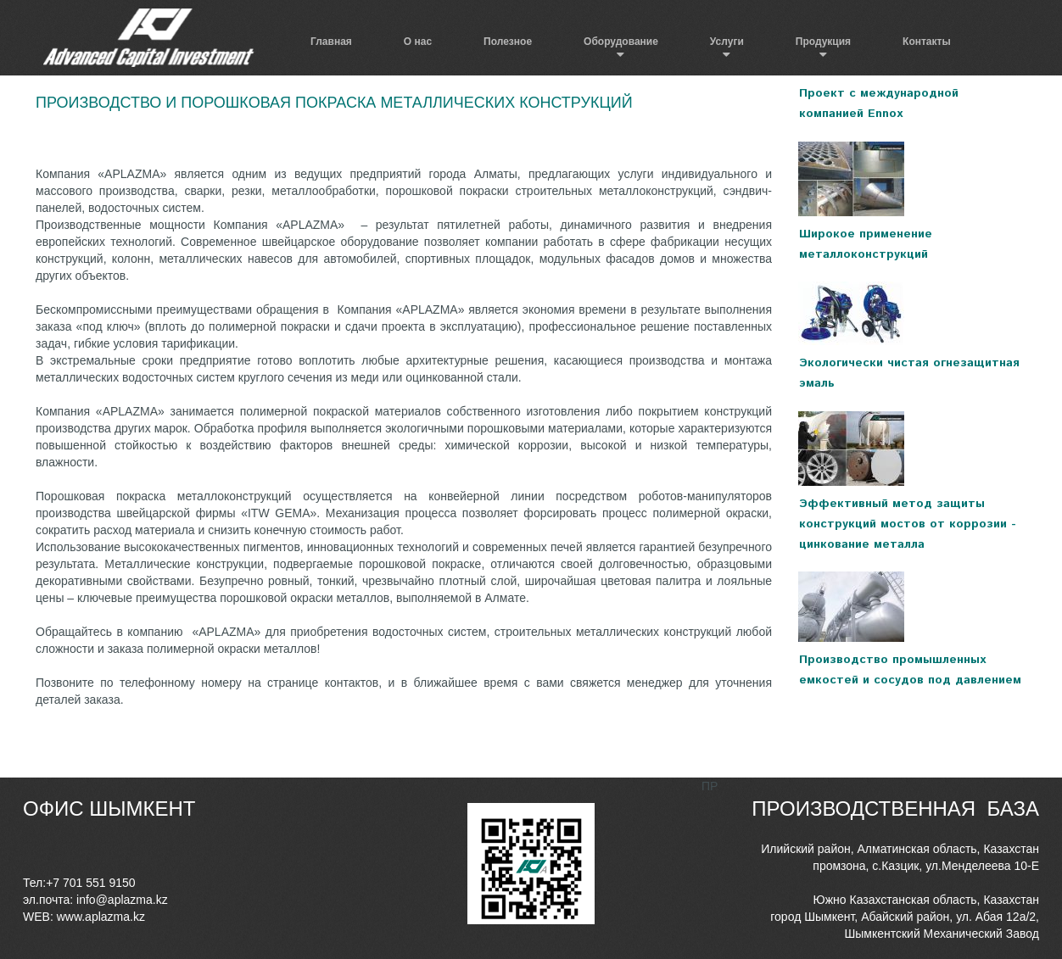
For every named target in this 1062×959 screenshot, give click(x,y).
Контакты (927, 41)
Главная (331, 41)
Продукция (823, 41)
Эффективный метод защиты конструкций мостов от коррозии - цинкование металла (907, 524)
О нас (418, 41)
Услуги (727, 41)
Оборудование (621, 41)
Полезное (507, 41)
